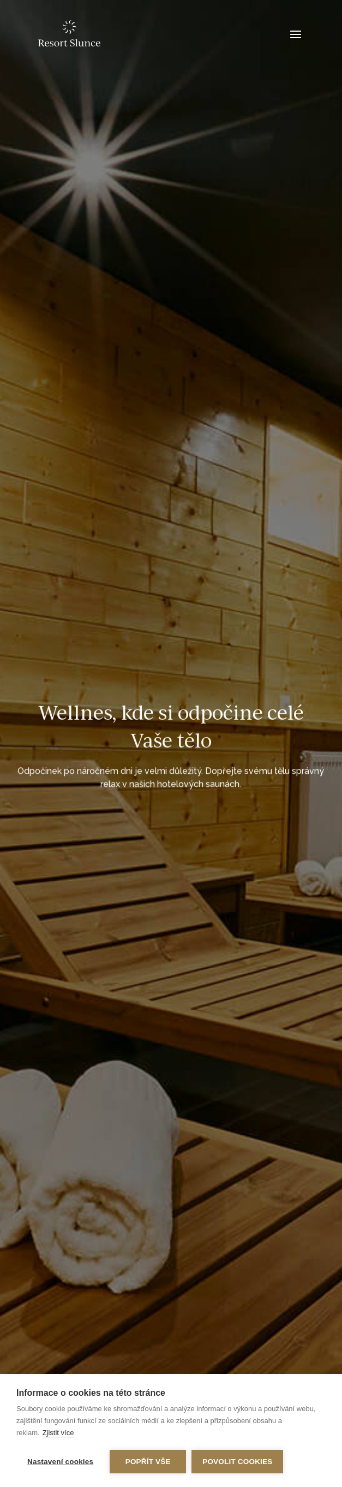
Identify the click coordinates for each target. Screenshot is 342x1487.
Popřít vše (148, 1462)
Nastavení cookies (60, 1462)
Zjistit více (58, 1433)
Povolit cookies (237, 1462)
